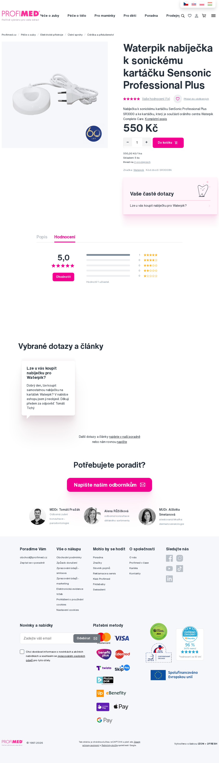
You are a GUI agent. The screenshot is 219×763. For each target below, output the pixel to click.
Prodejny (173, 15)
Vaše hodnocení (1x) (156, 98)
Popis (42, 237)
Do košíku (168, 142)
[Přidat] (146, 142)
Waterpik (138, 170)
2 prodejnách (142, 162)
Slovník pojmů (101, 568)
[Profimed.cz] (21, 15)
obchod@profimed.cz (33, 557)
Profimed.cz (9, 34)
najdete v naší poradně (124, 436)
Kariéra (133, 568)
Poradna (151, 15)
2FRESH (212, 743)
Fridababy (99, 584)
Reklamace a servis (104, 573)
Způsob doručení (66, 562)
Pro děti (130, 15)
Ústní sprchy (75, 34)
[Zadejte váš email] (47, 638)
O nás (132, 557)
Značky (97, 562)
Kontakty (135, 573)
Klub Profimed (101, 578)
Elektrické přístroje (51, 34)
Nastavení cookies (67, 609)
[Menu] (213, 15)
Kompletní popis (156, 118)
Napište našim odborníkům (109, 484)
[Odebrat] (127, 142)
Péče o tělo (77, 15)
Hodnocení (64, 237)
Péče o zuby (49, 15)
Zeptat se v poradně (32, 562)
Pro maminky (105, 15)
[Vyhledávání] (182, 15)
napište (122, 441)
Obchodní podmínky (68, 557)
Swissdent (99, 589)
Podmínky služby (110, 745)
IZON (201, 743)
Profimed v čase (139, 562)
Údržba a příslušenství (100, 34)
